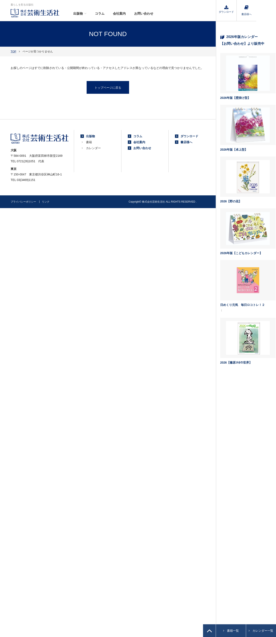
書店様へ (246, 10)
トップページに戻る (107, 87)
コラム (99, 13)
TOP (13, 51)
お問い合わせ (143, 13)
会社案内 (119, 13)
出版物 (78, 13)
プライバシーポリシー (23, 201)
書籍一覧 (233, 630)
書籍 (89, 142)
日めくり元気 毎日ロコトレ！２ (242, 305)
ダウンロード (226, 9)
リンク (45, 201)
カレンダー (93, 148)
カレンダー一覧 (262, 630)
